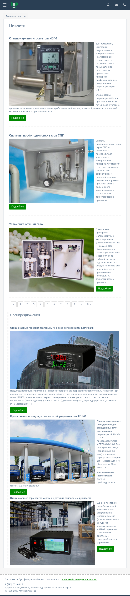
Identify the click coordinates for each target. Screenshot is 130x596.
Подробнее (17, 117)
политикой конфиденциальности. (79, 579)
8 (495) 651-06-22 (14, 584)
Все (89, 304)
